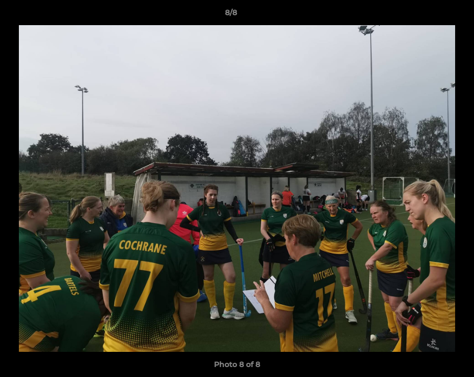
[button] (430, 15)
